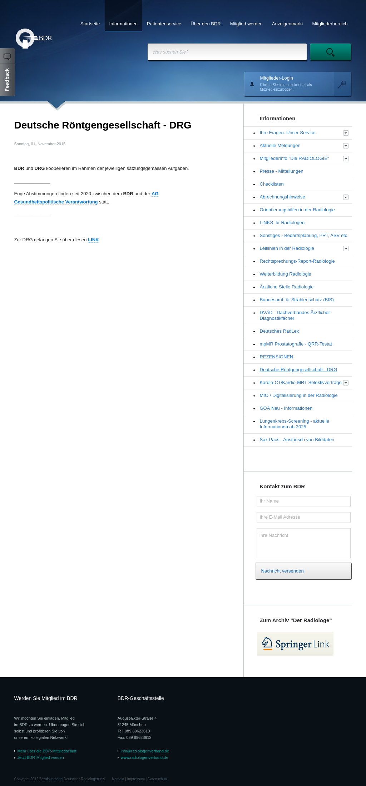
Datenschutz (158, 779)
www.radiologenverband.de (144, 757)
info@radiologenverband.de (145, 751)
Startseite (90, 23)
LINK (93, 239)
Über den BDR (206, 23)
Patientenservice (164, 23)
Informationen (123, 23)
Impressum (136, 779)
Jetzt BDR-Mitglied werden (41, 757)
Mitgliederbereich (330, 23)
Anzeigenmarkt (287, 23)
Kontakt (118, 779)
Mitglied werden (246, 23)
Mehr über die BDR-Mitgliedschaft (47, 751)
